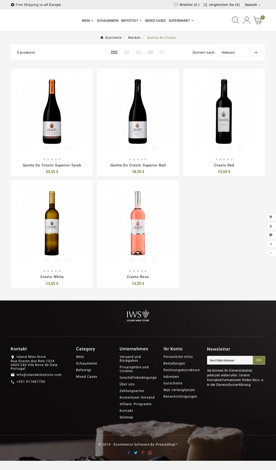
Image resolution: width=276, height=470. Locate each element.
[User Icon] (246, 24)
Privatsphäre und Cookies (134, 378)
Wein (80, 366)
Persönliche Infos (178, 366)
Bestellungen (174, 372)
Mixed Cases (86, 386)
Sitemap (126, 426)
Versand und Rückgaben (130, 368)
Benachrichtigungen (180, 406)
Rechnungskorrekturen (182, 379)
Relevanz (240, 62)
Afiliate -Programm (136, 413)
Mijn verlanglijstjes (179, 399)
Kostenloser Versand (137, 407)
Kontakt (126, 420)
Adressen (171, 386)
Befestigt (83, 379)
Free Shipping (27, 5)
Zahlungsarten (132, 400)
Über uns (127, 393)
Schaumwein (86, 372)
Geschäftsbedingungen (139, 387)
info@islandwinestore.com (39, 384)
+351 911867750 (31, 391)
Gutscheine (172, 392)
